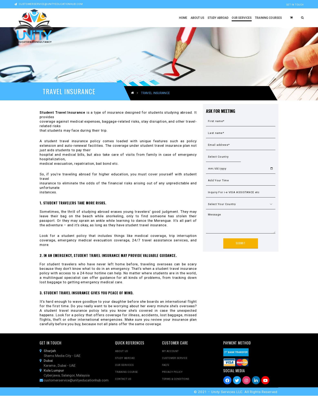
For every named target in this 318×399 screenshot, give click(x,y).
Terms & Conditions (175, 382)
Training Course (126, 375)
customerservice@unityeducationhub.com (48, 4)
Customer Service (175, 361)
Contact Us (123, 382)
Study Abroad (125, 361)
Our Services (124, 368)
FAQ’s (165, 368)
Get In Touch (295, 4)
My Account (170, 354)
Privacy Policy (172, 375)
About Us (121, 354)
